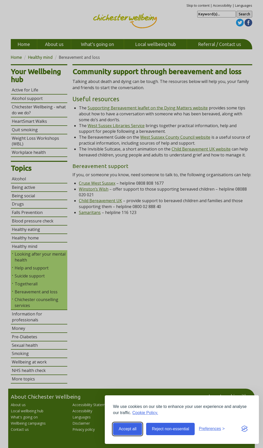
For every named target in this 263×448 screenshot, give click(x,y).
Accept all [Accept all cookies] (127, 429)
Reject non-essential (170, 429)
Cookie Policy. (145, 412)
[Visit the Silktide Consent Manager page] (244, 429)
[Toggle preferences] (212, 429)
